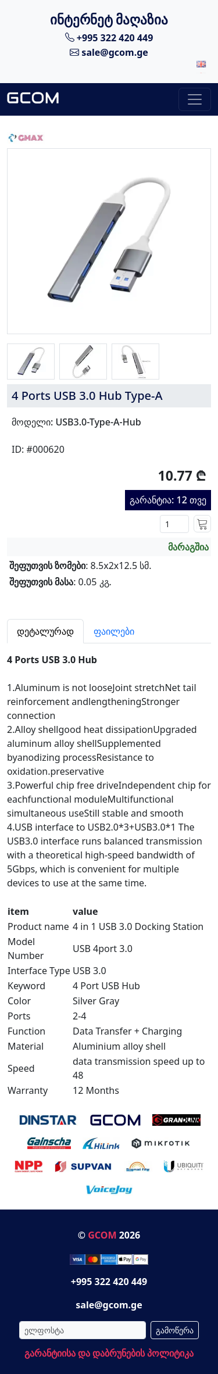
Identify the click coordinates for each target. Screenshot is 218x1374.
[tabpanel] (109, 870)
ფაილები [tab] (114, 631)
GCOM (102, 1235)
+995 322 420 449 (109, 37)
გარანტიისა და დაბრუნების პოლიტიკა (109, 1353)
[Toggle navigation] (194, 99)
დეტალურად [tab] (45, 631)
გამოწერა (175, 1330)
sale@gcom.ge (109, 52)
